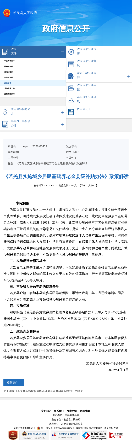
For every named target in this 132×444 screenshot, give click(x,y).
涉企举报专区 (111, 428)
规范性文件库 (9, 94)
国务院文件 (8, 66)
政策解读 (7, 83)
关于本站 (46, 411)
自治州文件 (8, 77)
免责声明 (72, 411)
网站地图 (85, 411)
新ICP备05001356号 (25, 428)
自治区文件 (8, 72)
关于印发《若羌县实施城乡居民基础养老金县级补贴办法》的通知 (43, 391)
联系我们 (59, 411)
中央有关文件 (9, 61)
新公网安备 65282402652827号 (58, 428)
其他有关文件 (9, 88)
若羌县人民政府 (20, 13)
